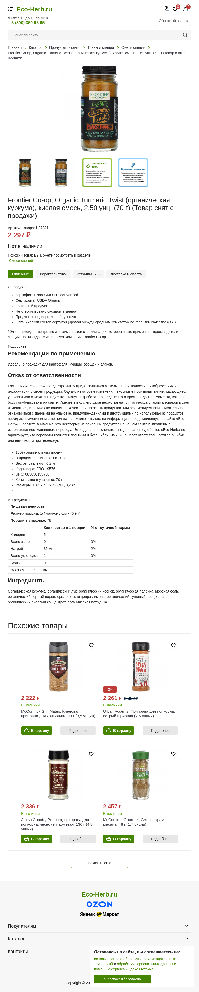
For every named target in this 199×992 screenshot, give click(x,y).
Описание (20, 274)
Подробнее (78, 730)
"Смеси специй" (21, 261)
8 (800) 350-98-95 (28, 22)
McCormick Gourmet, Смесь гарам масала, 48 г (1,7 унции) (133, 821)
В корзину (40, 730)
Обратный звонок (173, 21)
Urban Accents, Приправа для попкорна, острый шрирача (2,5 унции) (139, 713)
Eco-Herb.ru (34, 9)
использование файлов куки (117, 959)
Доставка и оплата (126, 274)
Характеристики (53, 274)
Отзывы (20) (88, 274)
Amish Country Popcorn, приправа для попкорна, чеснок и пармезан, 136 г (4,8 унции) (57, 824)
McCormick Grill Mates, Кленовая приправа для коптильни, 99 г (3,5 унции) (58, 713)
